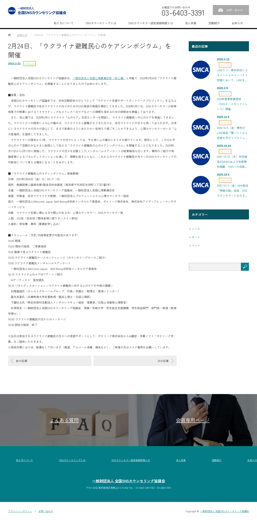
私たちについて (63, 23)
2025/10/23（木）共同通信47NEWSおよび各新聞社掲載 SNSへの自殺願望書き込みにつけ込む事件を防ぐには (232, 162)
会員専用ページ (193, 419)
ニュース (225, 65)
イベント (29, 63)
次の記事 (163, 361)
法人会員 (190, 23)
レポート (194, 237)
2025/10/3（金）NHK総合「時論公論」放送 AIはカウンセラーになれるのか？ (232, 191)
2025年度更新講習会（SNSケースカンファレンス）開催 (232, 104)
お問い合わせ (234, 10)
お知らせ (237, 23)
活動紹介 (214, 23)
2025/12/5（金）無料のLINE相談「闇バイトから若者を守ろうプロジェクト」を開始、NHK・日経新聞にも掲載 (232, 134)
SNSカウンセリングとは (101, 23)
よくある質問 (64, 419)
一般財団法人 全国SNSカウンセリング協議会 (128, 480)
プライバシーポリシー (20, 511)
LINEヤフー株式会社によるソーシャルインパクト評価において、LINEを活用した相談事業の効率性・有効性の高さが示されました (232, 76)
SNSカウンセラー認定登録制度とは (150, 23)
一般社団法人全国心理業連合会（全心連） (99, 78)
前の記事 (21, 361)
